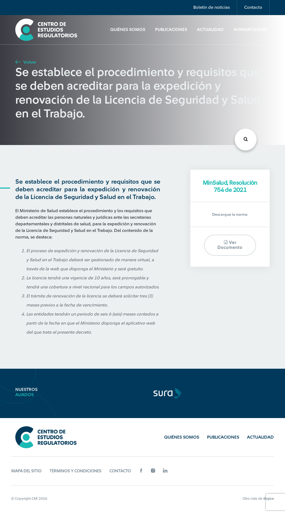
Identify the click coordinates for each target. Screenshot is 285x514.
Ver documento (229, 245)
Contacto (253, 7)
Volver (25, 62)
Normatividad (250, 29)
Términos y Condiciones (75, 471)
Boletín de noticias (211, 7)
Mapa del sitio (26, 471)
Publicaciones (171, 29)
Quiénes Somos (127, 29)
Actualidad (210, 29)
